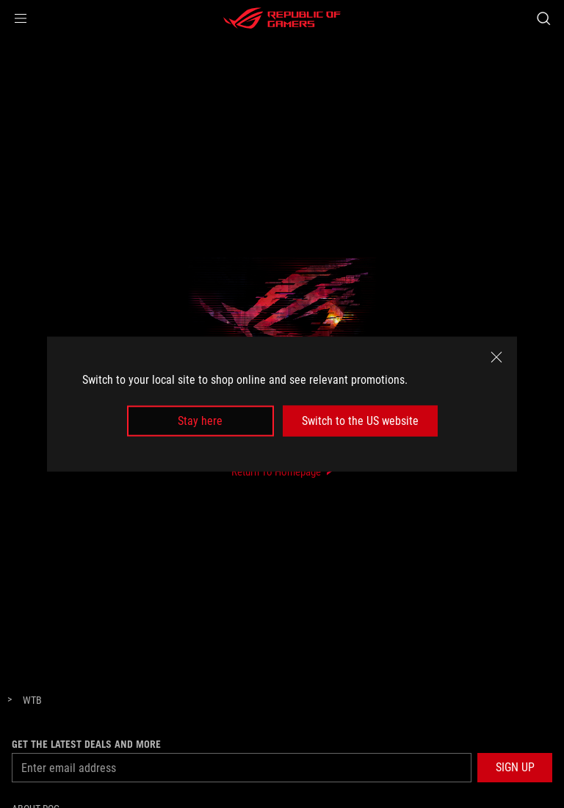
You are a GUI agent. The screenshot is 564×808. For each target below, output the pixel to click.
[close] (496, 356)
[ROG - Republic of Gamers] (282, 18)
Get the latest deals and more (86, 744)
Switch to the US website (360, 421)
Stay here (200, 421)
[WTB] (32, 700)
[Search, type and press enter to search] (543, 18)
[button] (20, 18)
